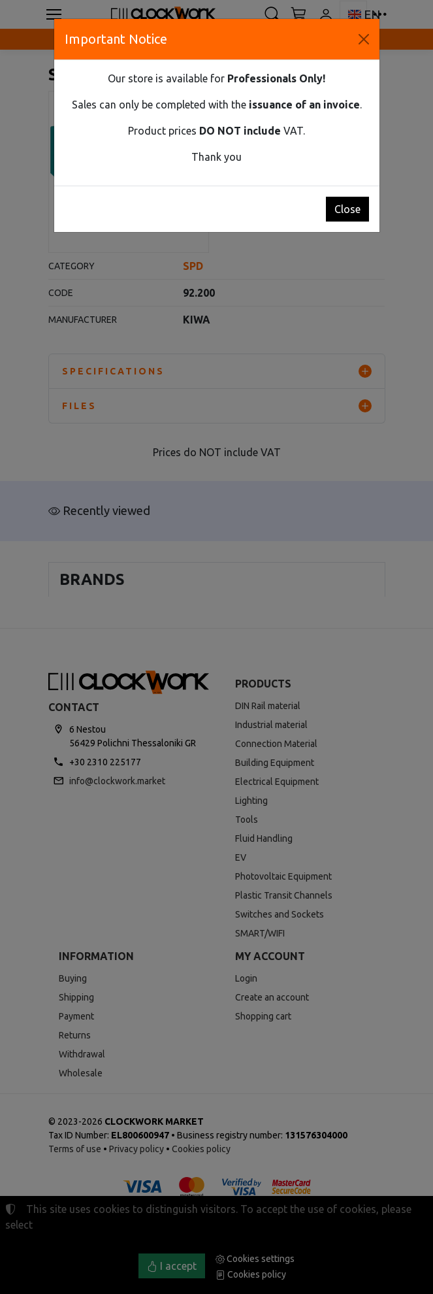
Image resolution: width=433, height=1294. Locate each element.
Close (347, 209)
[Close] (363, 39)
